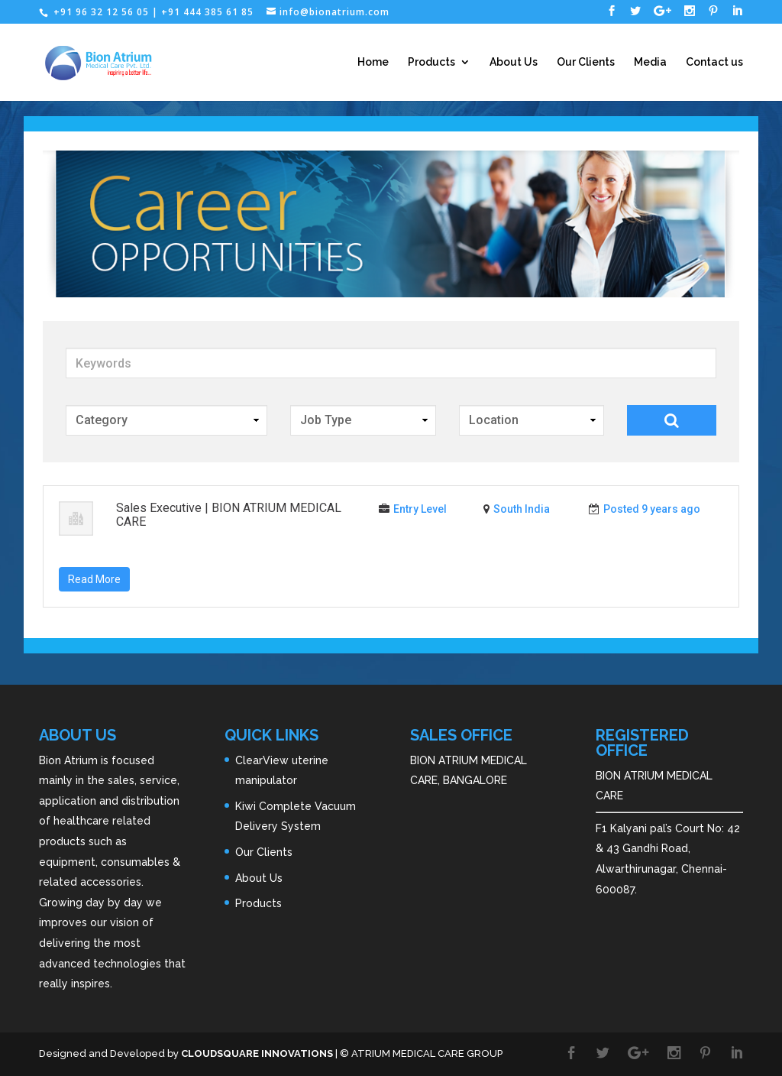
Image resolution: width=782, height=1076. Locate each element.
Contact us (714, 62)
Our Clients (586, 62)
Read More (94, 579)
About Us (514, 62)
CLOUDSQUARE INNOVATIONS (257, 1053)
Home (373, 62)
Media (650, 62)
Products (431, 62)
